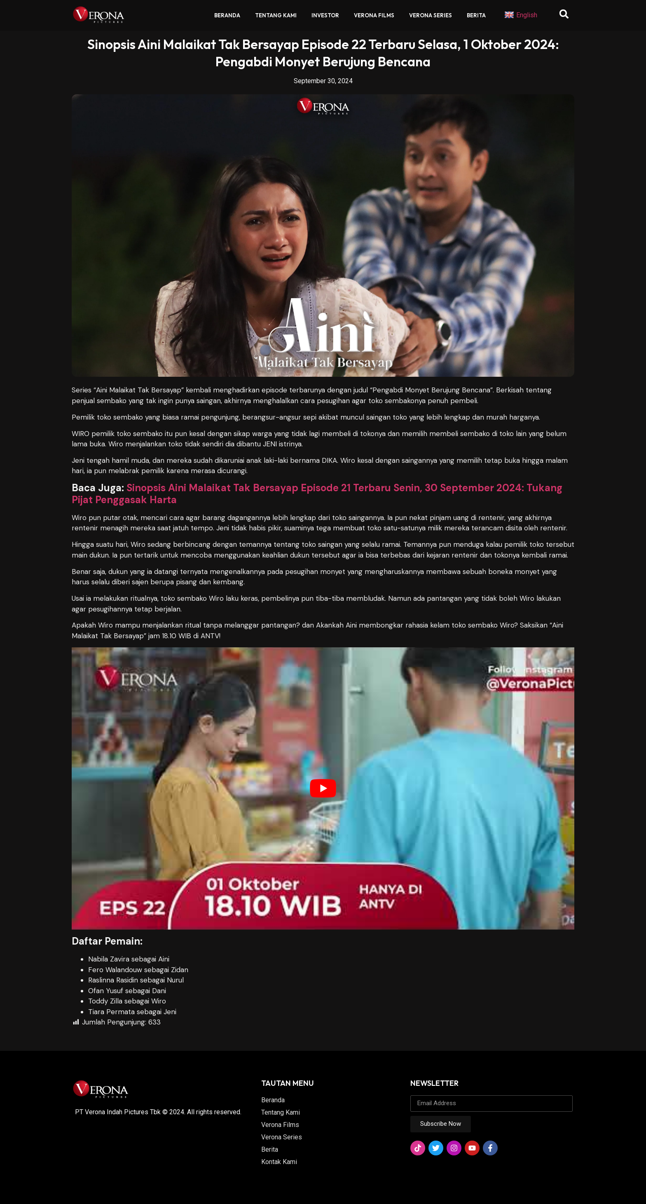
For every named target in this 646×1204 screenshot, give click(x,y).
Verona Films (374, 15)
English (520, 15)
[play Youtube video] (323, 788)
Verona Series (430, 15)
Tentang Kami (276, 15)
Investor (325, 15)
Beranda (227, 15)
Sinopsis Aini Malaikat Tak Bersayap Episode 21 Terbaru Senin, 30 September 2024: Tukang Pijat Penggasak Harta (317, 493)
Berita (476, 15)
